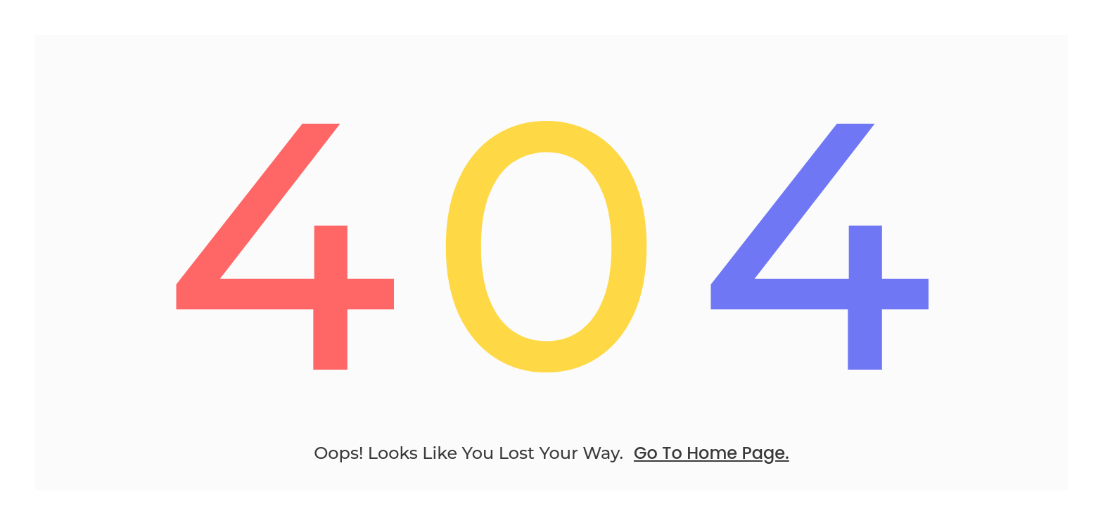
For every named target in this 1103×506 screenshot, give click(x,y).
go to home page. (711, 453)
